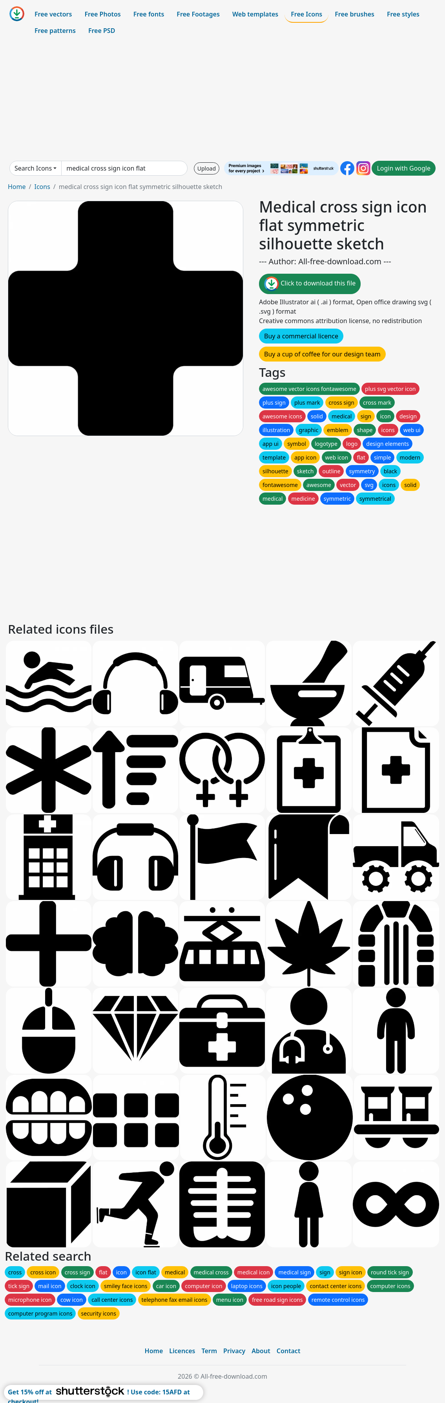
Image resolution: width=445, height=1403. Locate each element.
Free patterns (55, 30)
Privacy (234, 1351)
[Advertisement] (222, 99)
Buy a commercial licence (301, 336)
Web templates (255, 14)
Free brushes (354, 14)
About (261, 1351)
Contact (289, 1351)
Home (17, 186)
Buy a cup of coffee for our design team (322, 354)
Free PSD (101, 30)
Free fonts (148, 14)
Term (209, 1351)
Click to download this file (310, 283)
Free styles (403, 14)
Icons (42, 186)
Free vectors (53, 14)
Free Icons (306, 14)
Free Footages (198, 14)
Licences (182, 1351)
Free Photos (102, 14)
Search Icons (33, 168)
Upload (206, 168)
